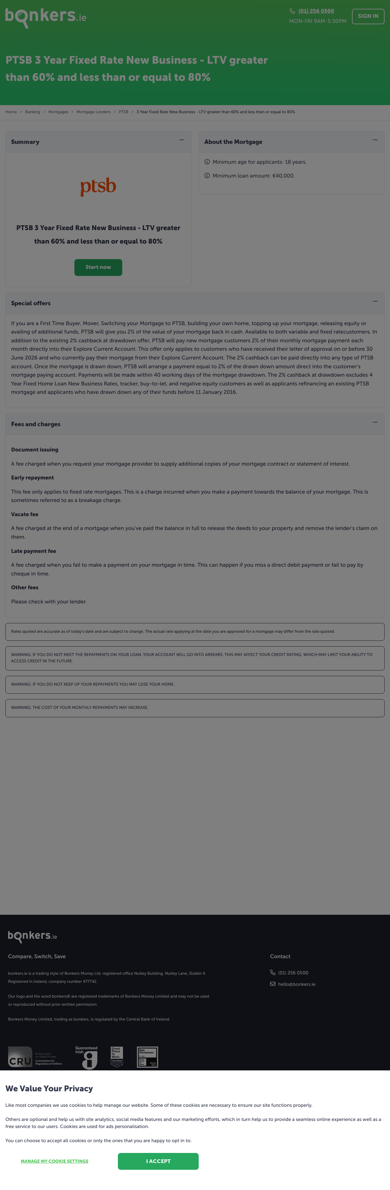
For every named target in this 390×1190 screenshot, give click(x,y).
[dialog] (195, 595)
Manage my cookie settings (55, 1161)
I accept (158, 1161)
